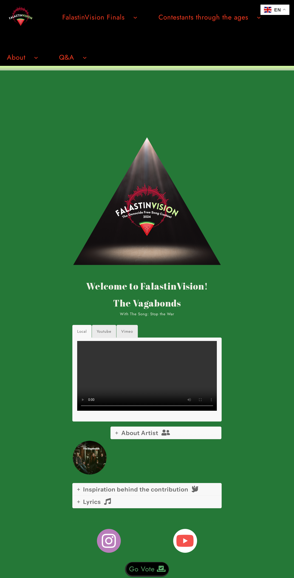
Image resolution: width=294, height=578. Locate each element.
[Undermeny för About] (36, 57)
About (16, 57)
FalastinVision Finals (93, 17)
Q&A (66, 57)
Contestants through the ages (203, 17)
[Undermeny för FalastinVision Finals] (135, 17)
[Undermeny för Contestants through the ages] (259, 17)
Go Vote (147, 569)
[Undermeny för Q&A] (85, 57)
